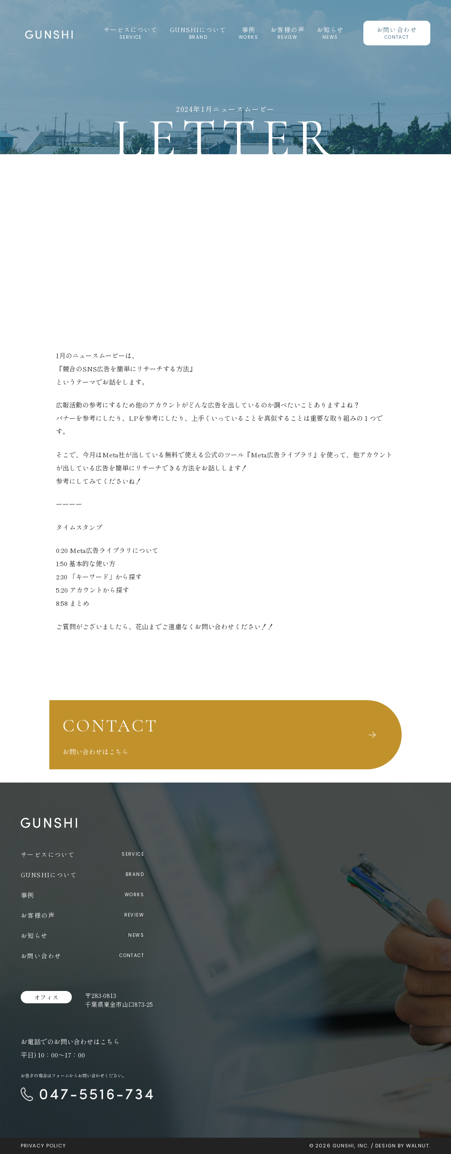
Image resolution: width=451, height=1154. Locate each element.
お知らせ (330, 29)
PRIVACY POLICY (43, 1145)
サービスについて (131, 29)
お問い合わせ (397, 29)
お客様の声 (287, 29)
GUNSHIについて (198, 29)
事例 (248, 29)
